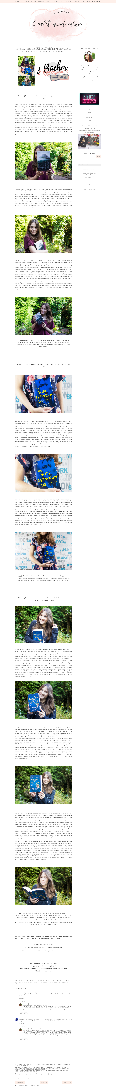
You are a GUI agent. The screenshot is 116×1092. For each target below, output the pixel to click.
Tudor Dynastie (26, 984)
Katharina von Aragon (31, 982)
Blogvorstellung (66, 1)
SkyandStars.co (64, 1089)
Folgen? (89, 112)
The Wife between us (56, 982)
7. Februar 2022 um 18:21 (33, 1018)
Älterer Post (67, 1082)
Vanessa (21, 992)
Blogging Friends (43, 1)
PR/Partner (55, 1)
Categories (79, 1)
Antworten (21, 998)
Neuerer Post (20, 1082)
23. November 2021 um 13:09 (30, 992)
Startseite (18, 1)
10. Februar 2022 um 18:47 (36, 1028)
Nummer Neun (23, 1018)
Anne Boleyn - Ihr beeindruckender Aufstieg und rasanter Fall (89, 130)
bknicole (25, 1003)
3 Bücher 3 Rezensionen (28, 980)
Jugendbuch (19, 982)
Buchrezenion (51, 980)
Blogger (92, 189)
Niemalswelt (44, 982)
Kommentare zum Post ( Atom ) (30, 1085)
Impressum (86, 184)
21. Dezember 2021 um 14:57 (37, 1003)
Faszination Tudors (63, 980)
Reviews (33, 1)
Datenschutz (92, 184)
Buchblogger (41, 980)
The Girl (26, 1)
